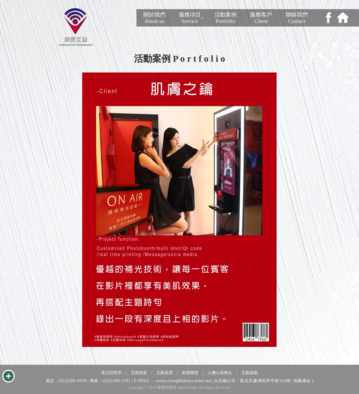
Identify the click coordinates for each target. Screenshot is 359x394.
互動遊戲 (249, 372)
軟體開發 (190, 372)
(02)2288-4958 (72, 380)
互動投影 (139, 372)
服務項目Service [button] (191, 18)
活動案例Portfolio (226, 18)
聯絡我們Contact (297, 18)
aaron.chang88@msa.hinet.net (183, 380)
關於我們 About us (154, 18)
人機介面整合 (219, 372)
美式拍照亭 (111, 372)
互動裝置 (164, 372)
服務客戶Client (261, 18)
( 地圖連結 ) (301, 380)
